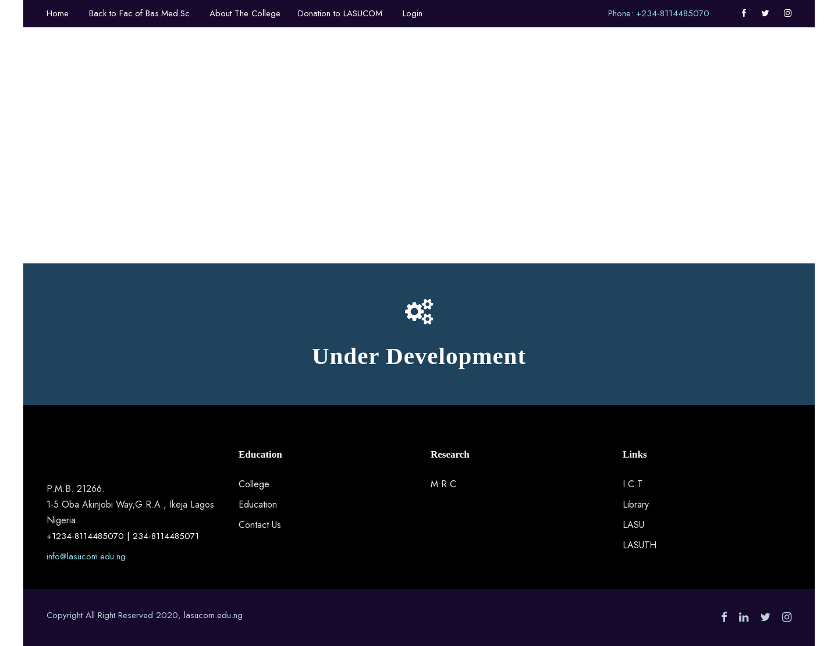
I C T (632, 484)
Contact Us (260, 524)
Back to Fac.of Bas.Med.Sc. (140, 13)
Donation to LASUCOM (340, 13)
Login (412, 13)
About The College (245, 13)
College (254, 484)
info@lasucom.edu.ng (86, 556)
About (270, 70)
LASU (633, 524)
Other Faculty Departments (361, 70)
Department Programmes (491, 70)
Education (258, 504)
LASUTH (639, 545)
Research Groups (601, 70)
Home (58, 13)
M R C (443, 484)
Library (636, 504)
